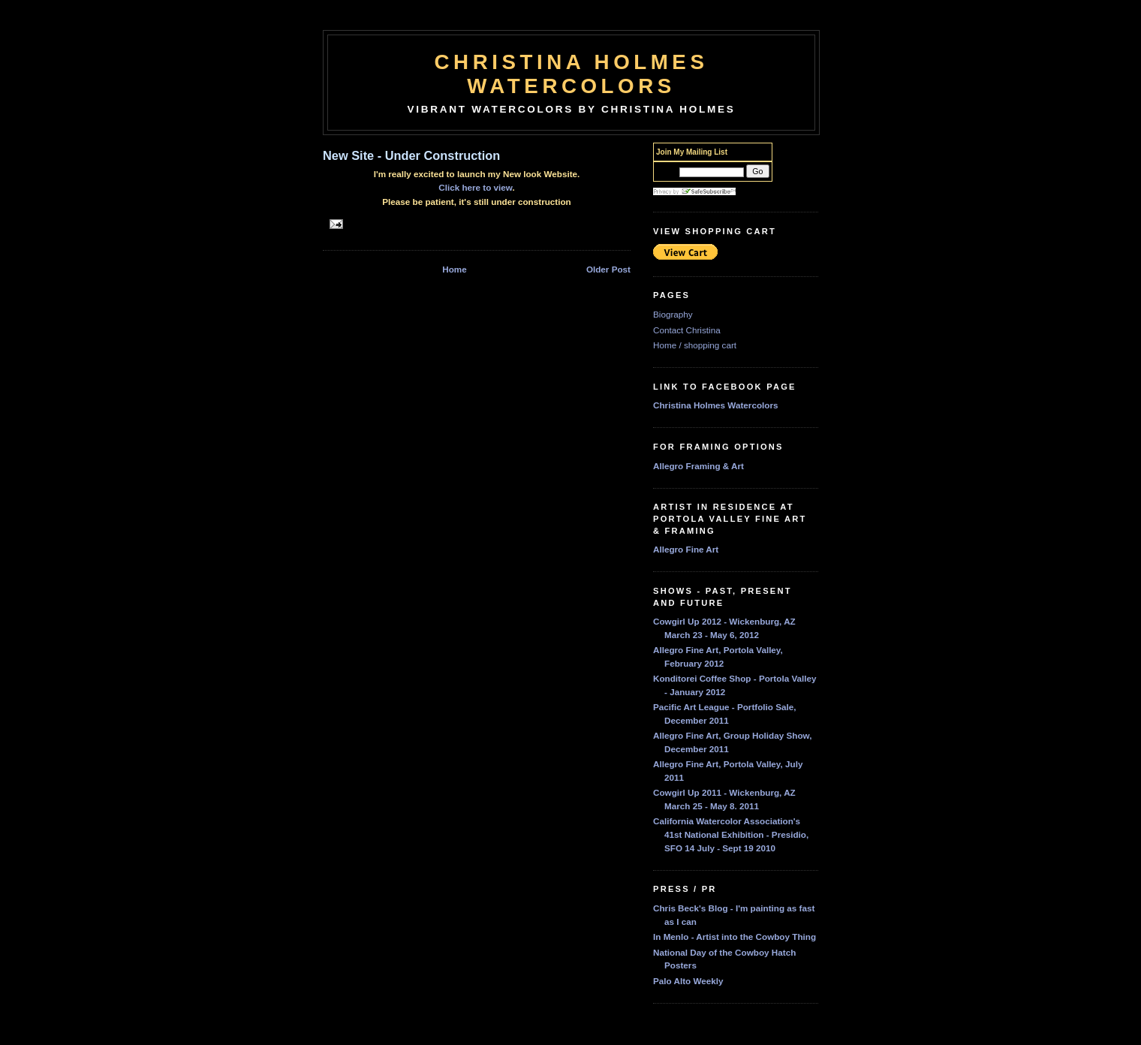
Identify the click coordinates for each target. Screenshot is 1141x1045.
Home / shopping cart (694, 345)
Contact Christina (687, 330)
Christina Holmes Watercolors (572, 74)
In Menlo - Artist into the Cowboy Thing (734, 936)
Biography (673, 314)
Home (454, 269)
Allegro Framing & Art (698, 466)
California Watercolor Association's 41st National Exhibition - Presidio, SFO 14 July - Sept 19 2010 (730, 834)
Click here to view (475, 187)
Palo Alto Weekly (688, 981)
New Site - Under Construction (411, 155)
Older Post (608, 269)
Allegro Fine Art (685, 549)
